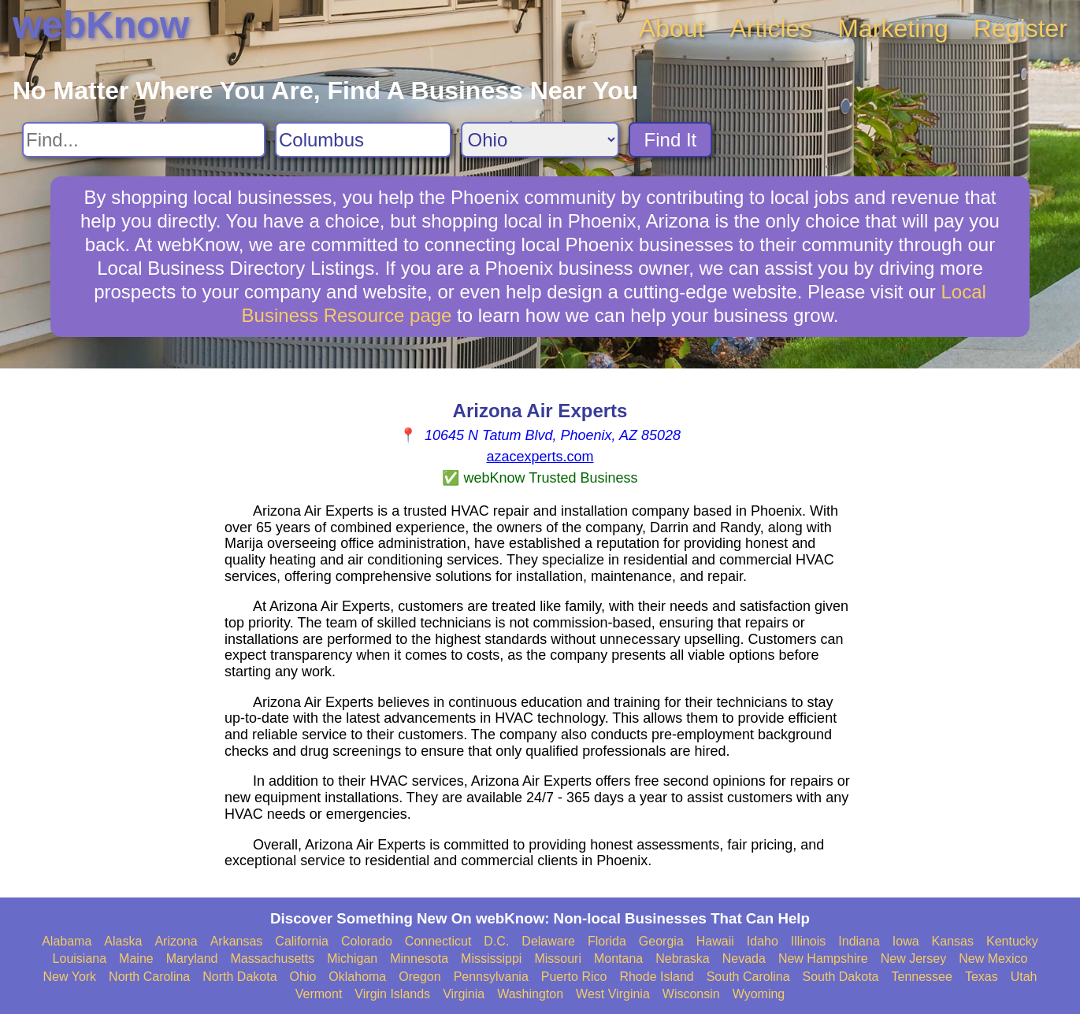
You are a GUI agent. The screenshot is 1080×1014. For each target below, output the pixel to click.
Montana (618, 958)
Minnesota (419, 958)
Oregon (419, 976)
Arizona (175, 941)
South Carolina (748, 976)
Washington (530, 994)
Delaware (548, 941)
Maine (136, 958)
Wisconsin (691, 994)
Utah (1024, 976)
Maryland (192, 958)
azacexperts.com (539, 456)
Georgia (661, 941)
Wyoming (759, 994)
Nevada (744, 958)
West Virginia (613, 994)
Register (1020, 28)
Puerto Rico (574, 976)
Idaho (762, 941)
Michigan (352, 958)
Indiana (859, 941)
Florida (607, 941)
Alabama (66, 941)
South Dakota (841, 976)
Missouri (557, 958)
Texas (981, 976)
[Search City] (363, 139)
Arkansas (236, 941)
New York (70, 976)
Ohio (303, 976)
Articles (770, 28)
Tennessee (921, 976)
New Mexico (993, 958)
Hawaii (715, 941)
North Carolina (149, 976)
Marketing (892, 28)
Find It (670, 139)
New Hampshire (823, 958)
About (672, 28)
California (301, 941)
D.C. (496, 941)
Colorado (366, 941)
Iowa (906, 941)
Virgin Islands (392, 994)
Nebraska (682, 958)
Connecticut (438, 941)
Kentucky (1012, 941)
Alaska (123, 941)
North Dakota (239, 976)
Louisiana (80, 958)
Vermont (319, 994)
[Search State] (540, 139)
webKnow (101, 25)
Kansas (953, 941)
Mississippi (491, 958)
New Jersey (914, 958)
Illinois (808, 941)
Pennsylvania (491, 976)
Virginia (463, 994)
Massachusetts (272, 958)
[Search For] (143, 139)
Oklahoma (357, 976)
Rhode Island (656, 976)
